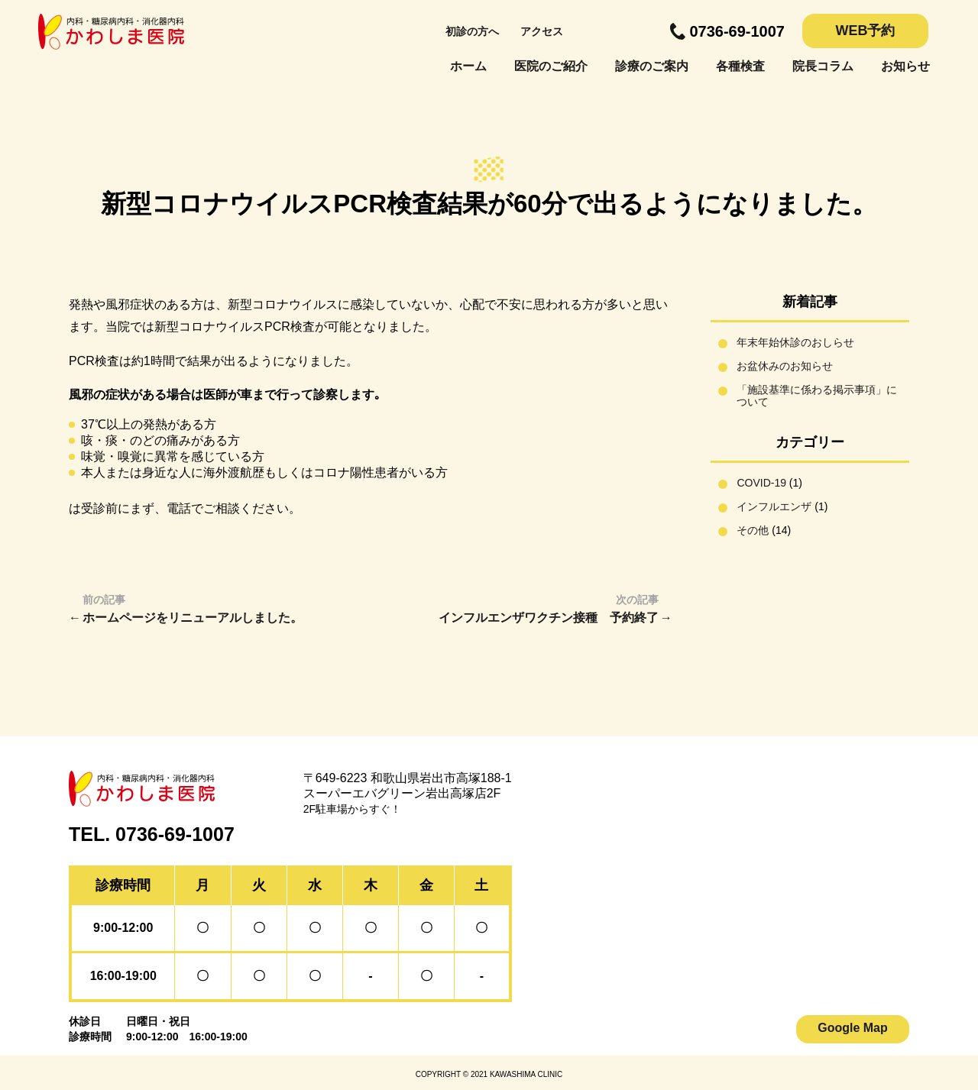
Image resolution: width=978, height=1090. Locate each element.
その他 (753, 530)
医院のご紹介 (551, 66)
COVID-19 (761, 483)
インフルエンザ (774, 506)
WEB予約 (865, 30)
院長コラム (822, 66)
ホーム (468, 66)
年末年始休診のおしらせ (795, 342)
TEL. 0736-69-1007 (152, 834)
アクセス (541, 31)
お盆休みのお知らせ (785, 366)
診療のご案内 (651, 66)
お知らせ (905, 66)
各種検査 (740, 66)
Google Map (853, 1027)
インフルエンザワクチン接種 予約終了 (549, 617)
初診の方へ (472, 31)
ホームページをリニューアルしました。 (193, 617)
